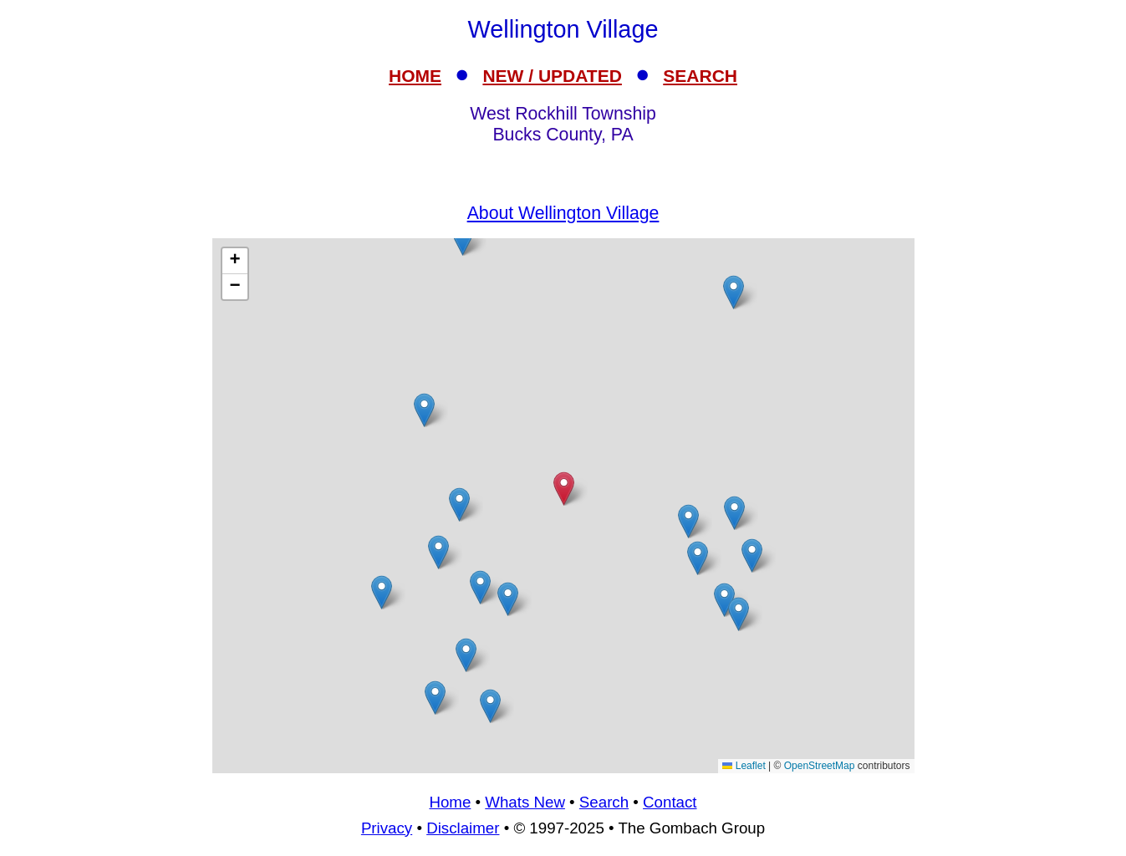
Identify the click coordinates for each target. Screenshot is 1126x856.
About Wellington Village (563, 213)
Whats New (525, 802)
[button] (751, 555)
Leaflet (743, 766)
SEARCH (700, 75)
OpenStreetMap (819, 766)
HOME (415, 75)
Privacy (386, 828)
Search (604, 802)
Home (450, 802)
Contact (669, 802)
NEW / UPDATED (551, 75)
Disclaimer (462, 828)
